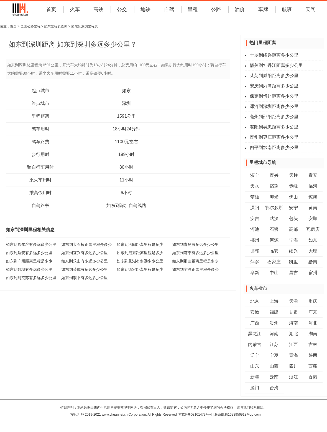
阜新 (254, 272)
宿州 (312, 272)
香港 (312, 377)
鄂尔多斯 (274, 207)
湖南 (312, 333)
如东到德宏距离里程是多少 (140, 269)
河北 (312, 322)
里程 (193, 9)
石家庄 (274, 261)
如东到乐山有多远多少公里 (84, 261)
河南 (274, 333)
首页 (51, 9)
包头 (293, 218)
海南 (293, 322)
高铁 (98, 9)
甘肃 (293, 312)
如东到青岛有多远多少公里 (195, 244)
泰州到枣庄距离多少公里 (274, 137)
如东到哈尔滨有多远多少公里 (31, 244)
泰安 (312, 175)
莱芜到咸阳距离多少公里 (274, 75)
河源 (274, 240)
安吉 (254, 218)
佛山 (293, 196)
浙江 (293, 377)
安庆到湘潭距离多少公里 (274, 86)
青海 (293, 355)
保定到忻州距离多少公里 (274, 96)
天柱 (293, 175)
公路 (216, 9)
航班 (287, 9)
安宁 (293, 207)
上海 (274, 301)
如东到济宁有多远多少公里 (195, 253)
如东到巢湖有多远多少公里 (140, 261)
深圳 (126, 103)
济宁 (254, 175)
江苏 (274, 344)
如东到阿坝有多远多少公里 (29, 269)
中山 (274, 272)
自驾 (169, 9)
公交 (122, 9)
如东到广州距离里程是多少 (29, 261)
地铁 (145, 9)
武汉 (274, 218)
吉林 (312, 344)
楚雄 (254, 196)
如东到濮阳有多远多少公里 (84, 278)
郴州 (254, 240)
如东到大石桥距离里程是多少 (86, 244)
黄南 (312, 207)
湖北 (293, 333)
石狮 (274, 229)
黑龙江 (254, 333)
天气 (310, 9)
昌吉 (293, 272)
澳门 (254, 387)
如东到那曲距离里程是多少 (195, 261)
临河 (312, 186)
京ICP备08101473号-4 (195, 414)
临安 (274, 251)
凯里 (293, 261)
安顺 (312, 218)
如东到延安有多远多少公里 (29, 253)
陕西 (312, 355)
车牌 (263, 9)
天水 (254, 186)
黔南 (312, 261)
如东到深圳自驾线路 (126, 205)
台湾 (274, 387)
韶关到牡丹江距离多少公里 (276, 65)
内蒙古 (254, 344)
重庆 (312, 301)
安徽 (254, 312)
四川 (293, 366)
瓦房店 (313, 229)
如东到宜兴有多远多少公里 (84, 253)
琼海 (312, 196)
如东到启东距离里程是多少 (140, 253)
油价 (240, 9)
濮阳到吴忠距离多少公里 (274, 127)
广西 (254, 322)
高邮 (293, 229)
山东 (254, 366)
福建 (274, 312)
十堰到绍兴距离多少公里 (274, 55)
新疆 (254, 377)
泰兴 (274, 175)
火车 (75, 9)
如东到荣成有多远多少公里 (84, 269)
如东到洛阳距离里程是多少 (140, 244)
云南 (274, 377)
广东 (312, 312)
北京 (254, 301)
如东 (126, 90)
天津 (293, 301)
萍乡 (254, 261)
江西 (293, 344)
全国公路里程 (30, 26)
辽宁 (254, 355)
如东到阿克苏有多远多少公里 (31, 278)
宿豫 (274, 186)
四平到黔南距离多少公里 (274, 147)
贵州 (274, 322)
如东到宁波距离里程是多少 (195, 269)
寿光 (274, 196)
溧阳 (254, 207)
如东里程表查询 (55, 26)
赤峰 (293, 186)
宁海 (293, 240)
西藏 (312, 366)
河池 (254, 229)
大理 (312, 251)
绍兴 (293, 251)
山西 (274, 366)
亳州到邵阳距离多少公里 (274, 116)
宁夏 (274, 355)
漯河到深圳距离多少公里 (274, 106)
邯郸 (254, 251)
